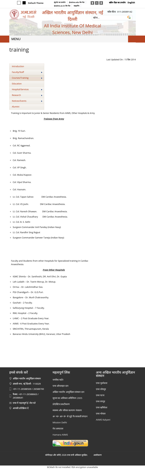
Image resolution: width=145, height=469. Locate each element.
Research (27, 95)
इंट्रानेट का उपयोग (60, 2)
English (131, 2)
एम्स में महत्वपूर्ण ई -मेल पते (24, 402)
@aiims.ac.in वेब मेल (62, 6)
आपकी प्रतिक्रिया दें (20, 408)
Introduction (18, 66)
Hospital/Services (27, 89)
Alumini (15, 106)
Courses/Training (27, 77)
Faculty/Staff (27, 72)
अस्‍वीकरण (97, 454)
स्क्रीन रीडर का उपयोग (117, 2)
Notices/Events (27, 100)
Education (17, 83)
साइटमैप (76, 6)
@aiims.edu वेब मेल (76, 2)
